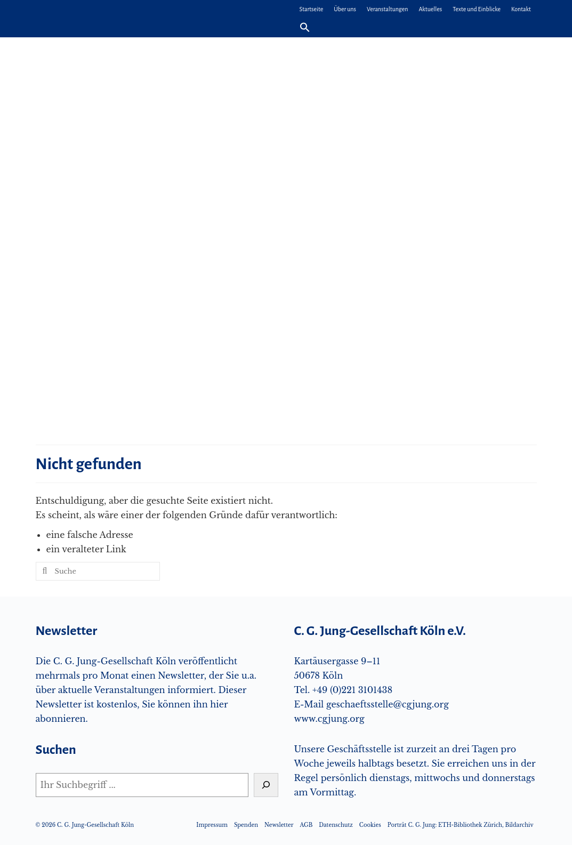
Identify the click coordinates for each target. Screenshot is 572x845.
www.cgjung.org (329, 718)
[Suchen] (266, 785)
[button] (305, 27)
